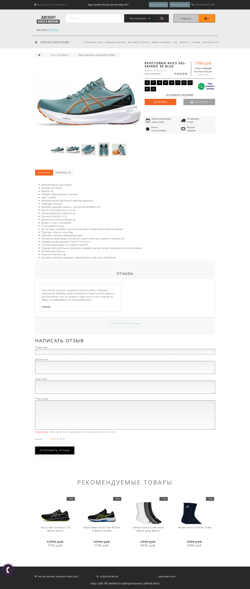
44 (147, 89)
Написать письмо (180, 4)
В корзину (199, 102)
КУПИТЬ (162, 102)
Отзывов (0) (63, 172)
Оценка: (38, 439)
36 (147, 82)
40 (172, 82)
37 (153, 82)
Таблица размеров (112, 42)
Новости (184, 42)
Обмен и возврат (159, 42)
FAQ (174, 42)
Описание (44, 172)
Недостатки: (41, 378)
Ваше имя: (42, 347)
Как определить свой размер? (180, 95)
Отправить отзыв (55, 450)
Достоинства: (42, 359)
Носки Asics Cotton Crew (194, 527)
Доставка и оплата (136, 42)
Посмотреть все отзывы (125, 323)
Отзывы (195, 42)
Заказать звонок (158, 4)
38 (159, 82)
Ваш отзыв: (42, 398)
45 (153, 89)
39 (166, 82)
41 (178, 82)
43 (190, 82)
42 (184, 82)
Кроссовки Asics (90, 42)
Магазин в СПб (211, 42)
